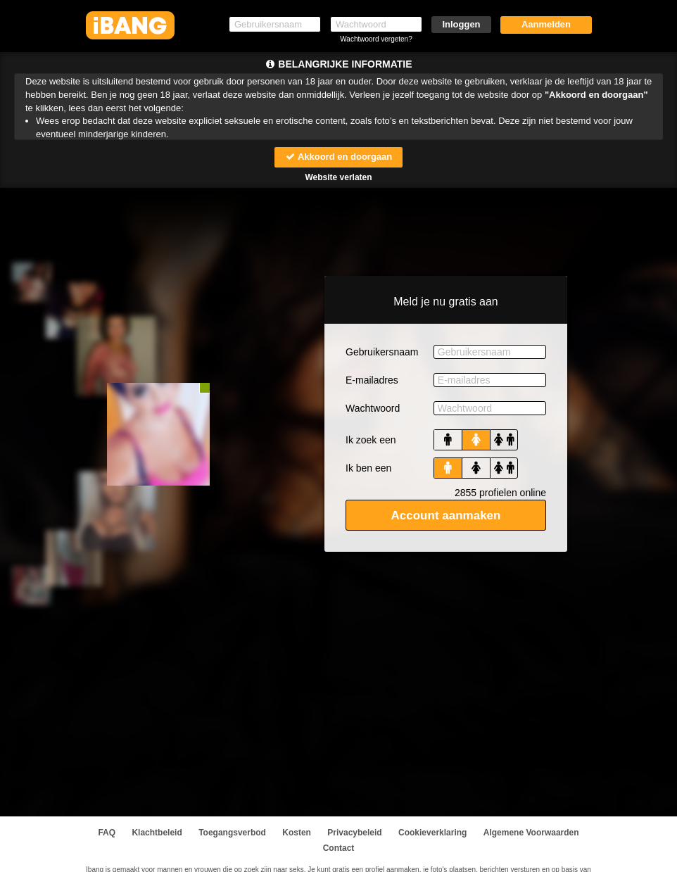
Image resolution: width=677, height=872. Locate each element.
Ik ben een (368, 468)
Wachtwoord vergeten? (376, 39)
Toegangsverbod (232, 833)
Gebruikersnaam (382, 352)
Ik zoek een (371, 440)
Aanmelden (546, 24)
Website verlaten (338, 177)
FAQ (106, 833)
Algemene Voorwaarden (531, 833)
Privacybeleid (354, 833)
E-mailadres (372, 380)
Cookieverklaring (432, 833)
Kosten (296, 833)
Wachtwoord (373, 408)
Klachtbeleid (157, 833)
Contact (339, 848)
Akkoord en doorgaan (338, 156)
